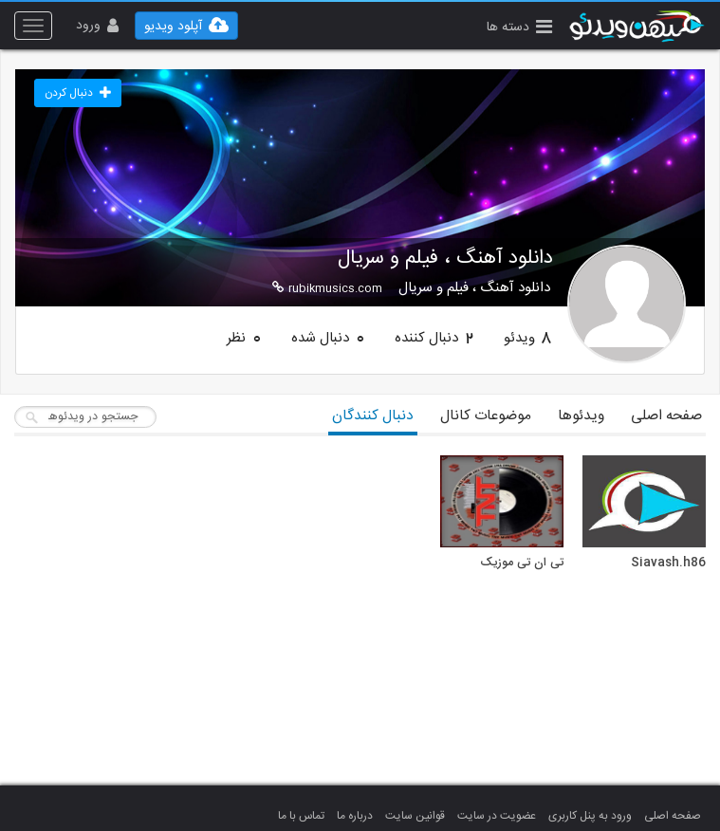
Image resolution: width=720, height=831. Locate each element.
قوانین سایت (415, 815)
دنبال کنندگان (373, 416)
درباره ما (355, 815)
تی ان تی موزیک (521, 563)
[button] (519, 29)
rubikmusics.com (327, 288)
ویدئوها (581, 416)
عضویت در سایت (496, 815)
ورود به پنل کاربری (590, 815)
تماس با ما (301, 815)
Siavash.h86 (668, 563)
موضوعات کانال (485, 416)
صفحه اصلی (666, 416)
